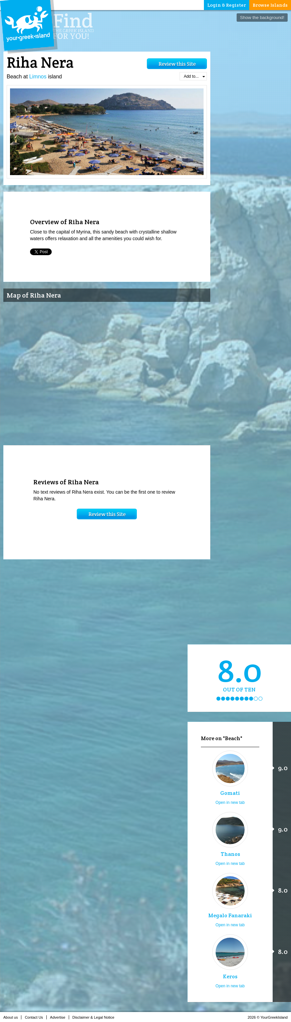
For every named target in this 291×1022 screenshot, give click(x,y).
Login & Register (226, 5)
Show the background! (262, 17)
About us (12, 1017)
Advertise (59, 1017)
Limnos (38, 76)
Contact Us (35, 1017)
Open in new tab (230, 802)
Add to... (194, 76)
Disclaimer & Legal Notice (95, 1017)
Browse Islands (270, 5)
